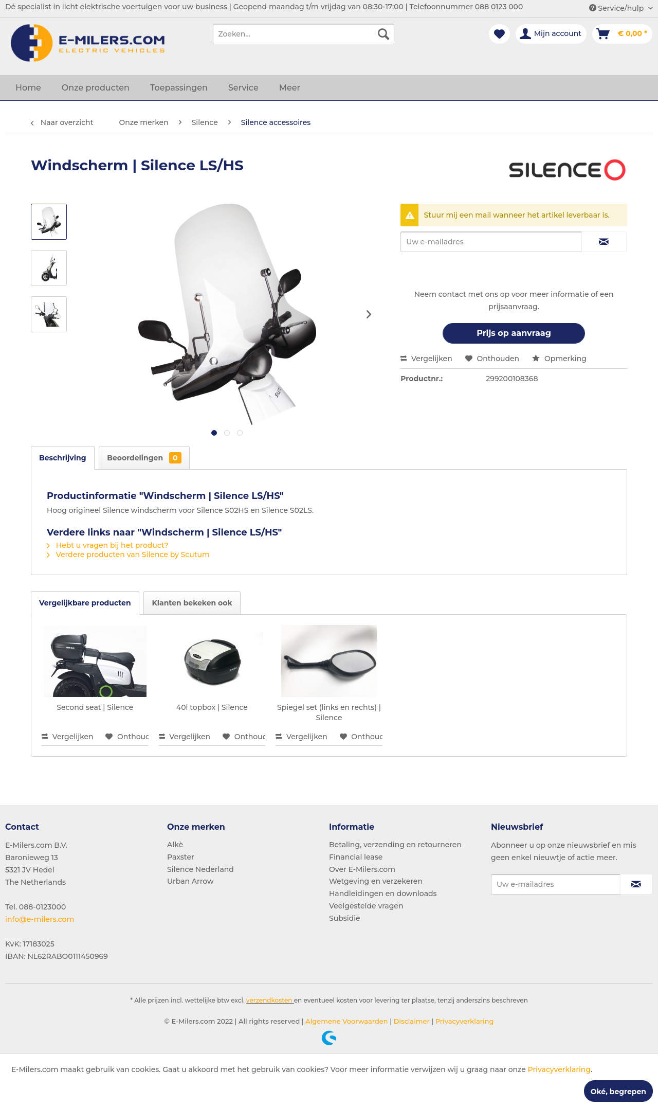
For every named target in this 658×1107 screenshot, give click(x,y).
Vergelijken (426, 358)
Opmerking (559, 358)
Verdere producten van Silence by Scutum (128, 554)
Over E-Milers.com (362, 869)
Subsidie (344, 918)
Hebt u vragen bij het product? (108, 545)
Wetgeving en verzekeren (376, 881)
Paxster (180, 857)
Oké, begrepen (618, 1091)
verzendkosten (269, 1000)
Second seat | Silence (95, 707)
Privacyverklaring (463, 1021)
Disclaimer (411, 1021)
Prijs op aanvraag (514, 333)
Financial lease (355, 857)
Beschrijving (62, 457)
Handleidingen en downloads (383, 893)
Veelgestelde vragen (366, 905)
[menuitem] (303, 34)
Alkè (175, 844)
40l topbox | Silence (212, 707)
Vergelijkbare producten (85, 603)
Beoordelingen (144, 457)
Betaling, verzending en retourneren (395, 844)
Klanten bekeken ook (192, 603)
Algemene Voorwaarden (346, 1021)
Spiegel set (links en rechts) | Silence (329, 712)
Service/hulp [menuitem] (617, 8)
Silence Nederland (200, 869)
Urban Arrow (190, 881)
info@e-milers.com (39, 919)
